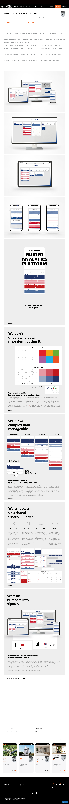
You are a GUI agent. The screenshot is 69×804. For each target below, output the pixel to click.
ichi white (21, 756)
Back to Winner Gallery (61, 739)
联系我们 (22, 784)
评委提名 (37, 785)
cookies (26, 798)
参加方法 (16, 6)
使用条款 (19, 798)
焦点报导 (52, 6)
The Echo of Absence (40, 756)
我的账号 (64, 6)
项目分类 (22, 6)
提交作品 (58, 6)
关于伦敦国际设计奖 (8, 784)
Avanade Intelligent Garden (56, 758)
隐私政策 (22, 798)
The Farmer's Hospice (7, 756)
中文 (67, 3)
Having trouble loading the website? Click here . (15, 678)
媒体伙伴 (37, 784)
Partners (46, 6)
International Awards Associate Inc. (10, 799)
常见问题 (22, 785)
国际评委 (40, 6)
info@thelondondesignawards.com (57, 787)
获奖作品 (28, 6)
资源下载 (34, 6)
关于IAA (5, 785)
